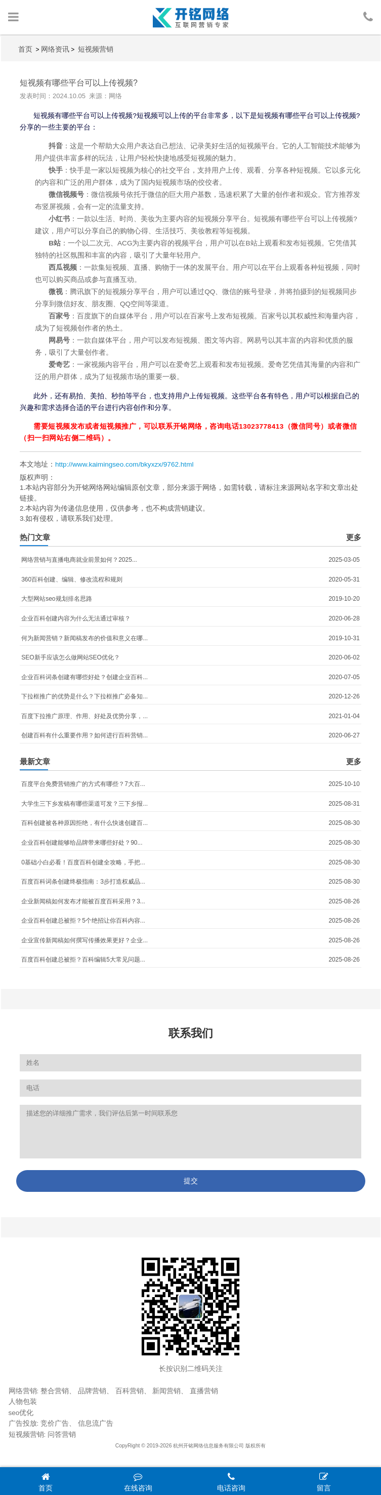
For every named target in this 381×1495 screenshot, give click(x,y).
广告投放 (23, 1423)
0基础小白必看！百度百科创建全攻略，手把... (83, 862)
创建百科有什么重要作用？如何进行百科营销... (84, 735)
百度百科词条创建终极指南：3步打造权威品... (83, 881)
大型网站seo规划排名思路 (56, 598)
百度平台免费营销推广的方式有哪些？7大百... (83, 783)
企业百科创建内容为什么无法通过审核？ (76, 618)
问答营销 (62, 1434)
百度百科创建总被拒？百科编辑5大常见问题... (83, 959)
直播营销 (204, 1391)
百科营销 (129, 1391)
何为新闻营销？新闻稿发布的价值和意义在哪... (84, 638)
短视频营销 (95, 49)
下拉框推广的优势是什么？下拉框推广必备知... (84, 696)
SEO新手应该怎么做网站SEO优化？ (70, 657)
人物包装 (23, 1401)
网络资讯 (55, 49)
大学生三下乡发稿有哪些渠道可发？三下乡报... (84, 803)
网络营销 (23, 1391)
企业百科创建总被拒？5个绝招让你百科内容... (83, 920)
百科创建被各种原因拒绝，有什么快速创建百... (84, 822)
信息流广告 (95, 1423)
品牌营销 (92, 1391)
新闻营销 (166, 1391)
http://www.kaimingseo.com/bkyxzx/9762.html (124, 464)
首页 (25, 49)
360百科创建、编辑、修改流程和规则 (71, 579)
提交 (191, 1181)
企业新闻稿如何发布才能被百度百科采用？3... (83, 901)
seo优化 (21, 1413)
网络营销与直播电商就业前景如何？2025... (79, 559)
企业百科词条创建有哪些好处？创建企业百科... (84, 677)
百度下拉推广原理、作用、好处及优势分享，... (84, 716)
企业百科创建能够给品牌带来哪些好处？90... (81, 842)
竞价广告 (54, 1423)
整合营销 (54, 1391)
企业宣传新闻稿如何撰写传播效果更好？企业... (84, 940)
